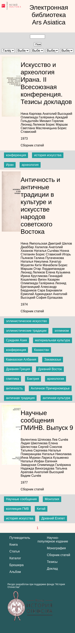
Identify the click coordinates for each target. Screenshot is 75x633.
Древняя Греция (18, 369)
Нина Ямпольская (34, 243)
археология (30, 164)
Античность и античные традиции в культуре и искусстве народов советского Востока (40, 205)
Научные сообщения (21, 499)
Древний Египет (53, 518)
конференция (16, 155)
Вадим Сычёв (31, 475)
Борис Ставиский (49, 254)
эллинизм (61, 330)
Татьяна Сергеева (34, 450)
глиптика (12, 378)
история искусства (47, 155)
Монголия (52, 499)
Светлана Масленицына (39, 128)
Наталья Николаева (57, 454)
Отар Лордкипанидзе (49, 268)
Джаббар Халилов (35, 247)
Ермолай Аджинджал (37, 294)
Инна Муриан (31, 457)
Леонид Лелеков (33, 124)
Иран (10, 164)
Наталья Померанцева (41, 452)
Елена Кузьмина (58, 272)
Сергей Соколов (50, 447)
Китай (41, 508)
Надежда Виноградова (38, 468)
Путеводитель (19, 537)
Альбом (15, 572)
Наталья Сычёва (47, 250)
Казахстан (41, 350)
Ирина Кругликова (34, 276)
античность (14, 388)
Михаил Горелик (51, 121)
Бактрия (33, 378)
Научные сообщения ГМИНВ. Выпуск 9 (47, 420)
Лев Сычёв (60, 439)
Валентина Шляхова (36, 439)
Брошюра (16, 565)
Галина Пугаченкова (49, 258)
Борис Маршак (57, 124)
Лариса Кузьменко (55, 457)
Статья (14, 551)
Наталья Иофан (33, 461)
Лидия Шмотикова (34, 443)
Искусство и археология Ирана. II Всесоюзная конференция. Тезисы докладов (46, 83)
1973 (24, 138)
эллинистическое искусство (26, 321)
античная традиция (20, 398)
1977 (24, 482)
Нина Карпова (31, 113)
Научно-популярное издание (53, 539)
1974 (24, 304)
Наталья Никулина (35, 261)
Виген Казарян (49, 279)
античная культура (56, 398)
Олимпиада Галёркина (38, 117)
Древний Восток (50, 369)
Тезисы (52, 561)
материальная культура (52, 340)
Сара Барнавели (49, 290)
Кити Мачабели (46, 265)
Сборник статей (32, 145)
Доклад (52, 568)
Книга (13, 544)
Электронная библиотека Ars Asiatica (48, 15)
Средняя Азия (16, 340)
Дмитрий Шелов (60, 243)
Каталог (15, 558)
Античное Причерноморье (50, 388)
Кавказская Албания (21, 359)
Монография (56, 548)
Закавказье (52, 359)
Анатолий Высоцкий (57, 113)
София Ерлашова (49, 297)
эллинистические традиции (26, 330)
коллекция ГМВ (17, 508)
